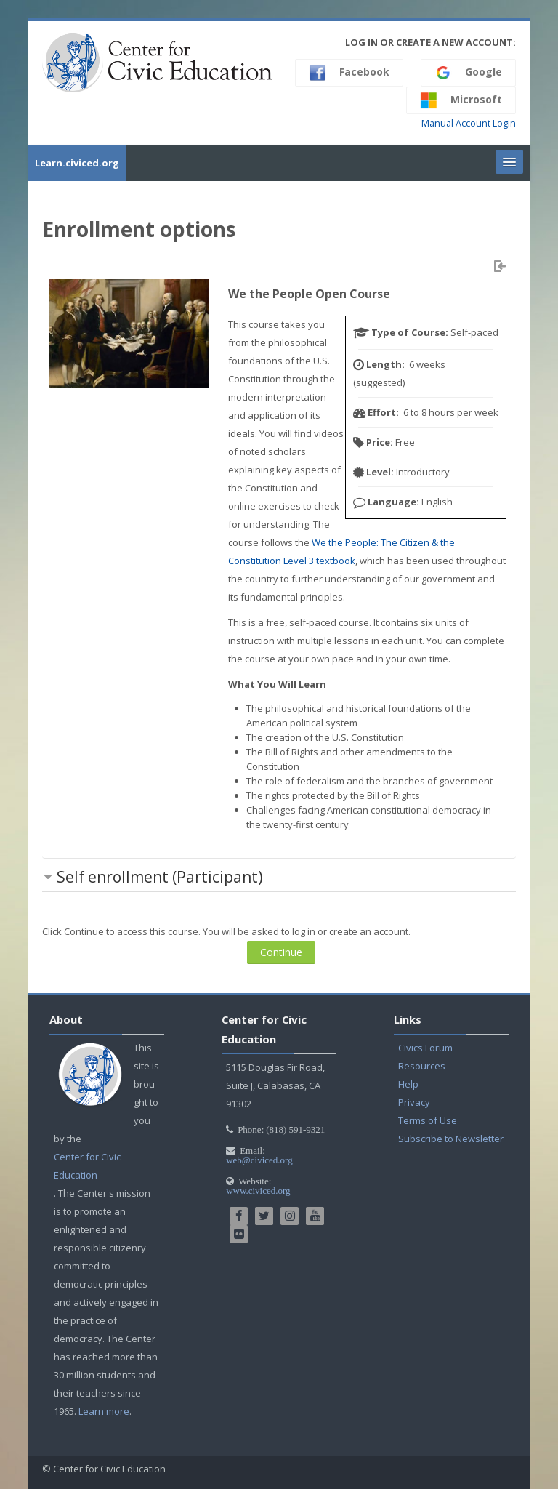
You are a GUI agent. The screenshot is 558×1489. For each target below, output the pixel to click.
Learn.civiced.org (77, 162)
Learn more (103, 1411)
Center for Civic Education (87, 1165)
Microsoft (461, 100)
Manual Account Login (468, 123)
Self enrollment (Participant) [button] (160, 877)
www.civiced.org (258, 1190)
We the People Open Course (309, 294)
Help (408, 1084)
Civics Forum (425, 1047)
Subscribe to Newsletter (451, 1138)
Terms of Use (427, 1120)
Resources (421, 1065)
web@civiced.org (259, 1160)
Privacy (414, 1102)
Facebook (349, 72)
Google (468, 72)
